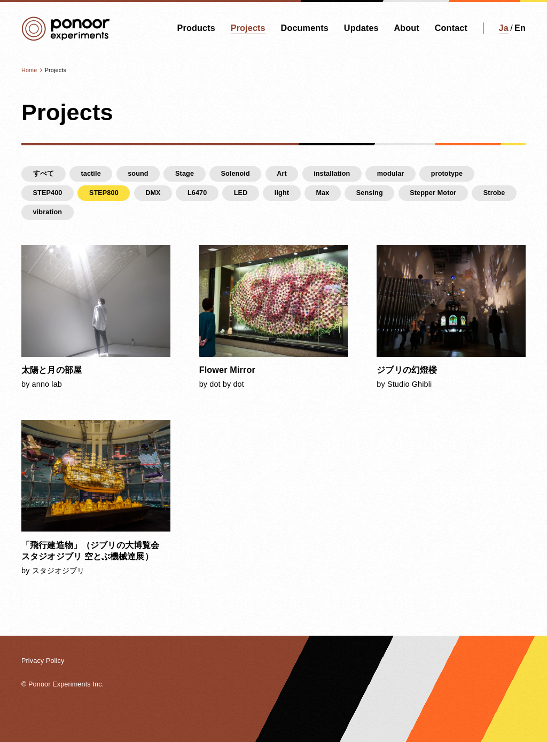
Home (29, 70)
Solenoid (235, 173)
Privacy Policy (42, 661)
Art (282, 173)
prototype (447, 173)
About (406, 28)
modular (390, 173)
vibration (47, 212)
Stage (184, 173)
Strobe (494, 193)
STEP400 (47, 193)
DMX (152, 193)
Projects (248, 28)
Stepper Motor (433, 193)
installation (332, 173)
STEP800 (104, 193)
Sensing (369, 193)
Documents (305, 28)
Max (322, 193)
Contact (451, 28)
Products (196, 28)
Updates (361, 28)
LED (241, 193)
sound (138, 173)
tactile (90, 173)
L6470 (197, 193)
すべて (43, 173)
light (282, 193)
